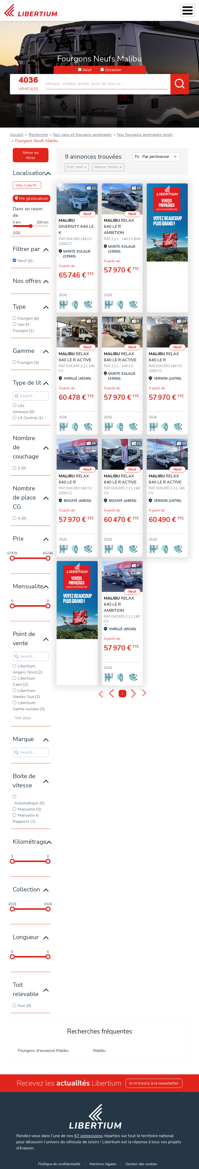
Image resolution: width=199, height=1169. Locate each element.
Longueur (26, 937)
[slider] (12, 558)
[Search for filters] (30, 396)
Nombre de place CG (24, 497)
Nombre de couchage (26, 447)
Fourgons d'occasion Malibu (43, 1050)
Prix (18, 538)
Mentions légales (102, 1163)
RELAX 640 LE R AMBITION (119, 226)
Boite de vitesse (24, 780)
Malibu (99, 1050)
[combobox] (117, 81)
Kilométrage (29, 842)
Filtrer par (26, 249)
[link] (30, 10)
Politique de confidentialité (59, 1163)
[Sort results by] (156, 156)
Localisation (29, 173)
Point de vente (24, 638)
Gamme (23, 351)
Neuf (86, 70)
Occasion (113, 70)
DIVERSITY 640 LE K (76, 226)
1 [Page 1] (122, 694)
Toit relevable (26, 989)
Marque (23, 739)
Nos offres (27, 281)
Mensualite (28, 586)
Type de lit (27, 383)
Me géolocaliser (31, 198)
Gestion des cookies (141, 1163)
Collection (26, 889)
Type (19, 307)
